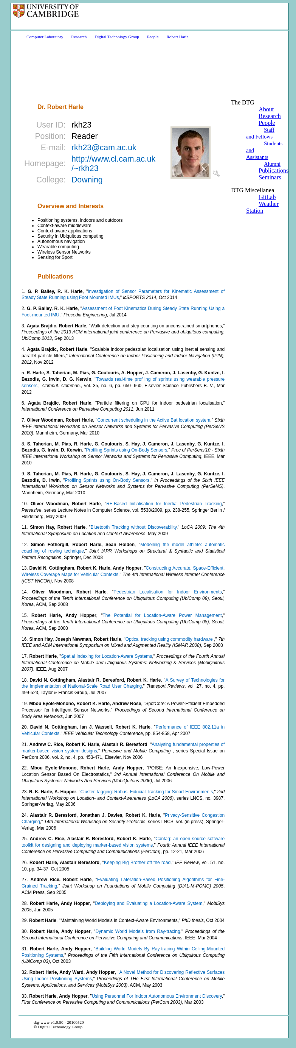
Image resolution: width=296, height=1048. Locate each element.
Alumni (272, 164)
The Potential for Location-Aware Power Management (162, 615)
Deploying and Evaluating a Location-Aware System (149, 903)
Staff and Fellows (260, 133)
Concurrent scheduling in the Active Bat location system (153, 420)
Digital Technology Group (117, 36)
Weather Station (262, 207)
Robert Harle (177, 36)
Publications (273, 170)
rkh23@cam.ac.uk (103, 147)
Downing (87, 179)
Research (79, 36)
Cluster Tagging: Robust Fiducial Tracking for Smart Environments (146, 791)
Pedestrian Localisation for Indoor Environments (167, 592)
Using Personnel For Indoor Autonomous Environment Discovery (157, 996)
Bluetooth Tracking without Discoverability (133, 527)
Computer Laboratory (44, 36)
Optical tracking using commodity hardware (170, 639)
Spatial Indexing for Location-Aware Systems (106, 656)
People (152, 36)
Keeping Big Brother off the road (137, 862)
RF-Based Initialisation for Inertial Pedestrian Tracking (164, 503)
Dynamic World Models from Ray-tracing (138, 931)
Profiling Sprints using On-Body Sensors (126, 450)
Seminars (270, 177)
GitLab (267, 197)
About (266, 109)
